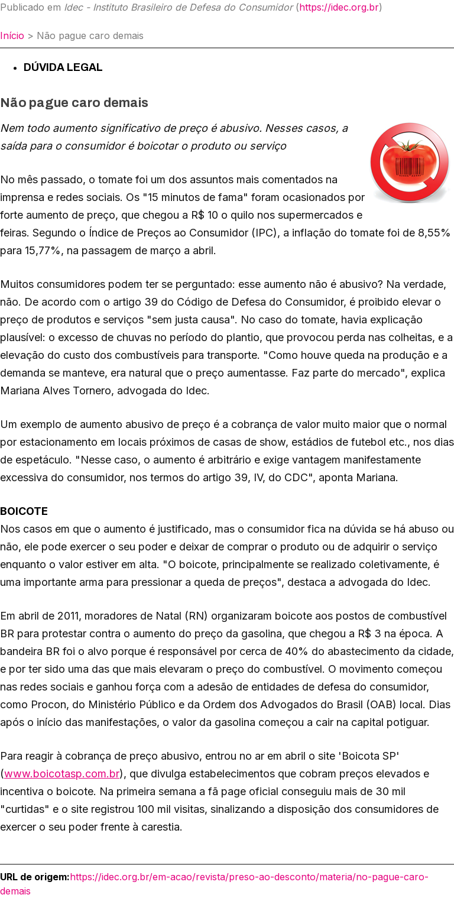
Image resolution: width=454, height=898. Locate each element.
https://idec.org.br (339, 7)
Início (12, 35)
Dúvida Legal (63, 67)
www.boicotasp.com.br (61, 773)
